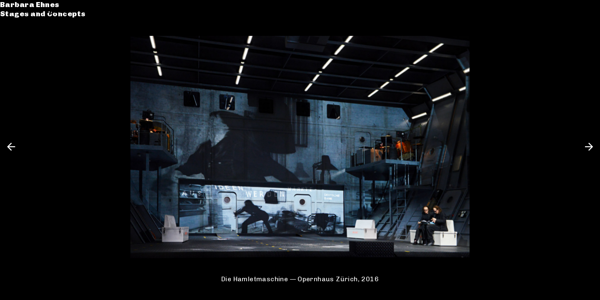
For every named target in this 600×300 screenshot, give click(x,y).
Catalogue (30, 34)
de (572, 10)
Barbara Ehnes (38, 10)
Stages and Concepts (52, 19)
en (586, 10)
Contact (25, 53)
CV (14, 44)
